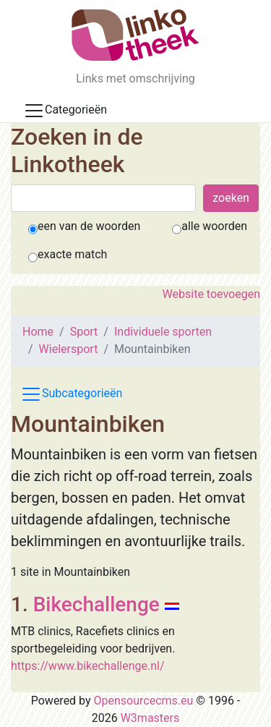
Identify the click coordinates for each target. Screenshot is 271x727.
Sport (84, 332)
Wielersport (68, 349)
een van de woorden (89, 226)
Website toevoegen (211, 294)
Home (37, 332)
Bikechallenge (96, 604)
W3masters (150, 718)
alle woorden (214, 226)
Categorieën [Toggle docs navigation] (65, 111)
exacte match (72, 254)
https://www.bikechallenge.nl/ (88, 666)
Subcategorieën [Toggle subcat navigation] (71, 394)
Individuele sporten (163, 332)
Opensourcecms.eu (144, 700)
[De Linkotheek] (135, 35)
